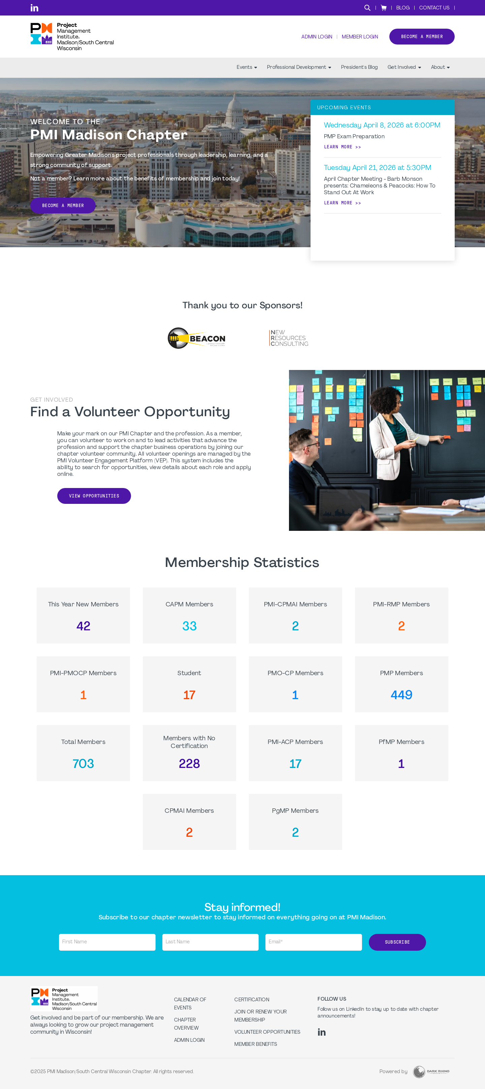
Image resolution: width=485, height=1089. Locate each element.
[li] (34, 7)
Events (247, 67)
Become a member (422, 36)
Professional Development (299, 67)
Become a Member (63, 205)
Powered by (394, 1071)
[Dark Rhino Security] (431, 1072)
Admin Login (316, 37)
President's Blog (359, 67)
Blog (403, 8)
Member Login (360, 37)
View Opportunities (94, 495)
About (440, 67)
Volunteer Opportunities (267, 1032)
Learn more (338, 146)
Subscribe (397, 942)
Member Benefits (255, 1044)
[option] (197, 338)
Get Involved (404, 67)
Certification (251, 1000)
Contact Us (434, 8)
